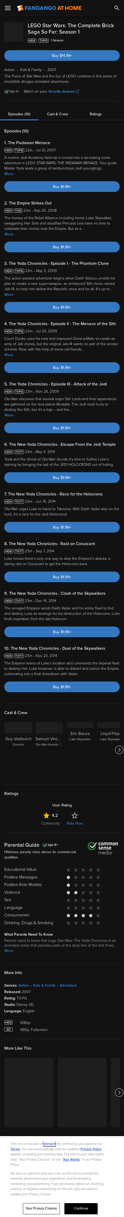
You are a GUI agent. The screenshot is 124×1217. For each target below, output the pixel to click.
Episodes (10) (19, 120)
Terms (15, 1149)
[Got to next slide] (119, 756)
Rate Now (75, 830)
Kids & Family (44, 992)
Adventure (68, 992)
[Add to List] (117, 47)
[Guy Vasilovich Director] (18, 756)
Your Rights (71, 1159)
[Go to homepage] (49, 8)
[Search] (116, 8)
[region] (62, 1176)
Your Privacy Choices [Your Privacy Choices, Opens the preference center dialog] (41, 1208)
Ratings (96, 120)
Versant (49, 1144)
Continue (81, 1208)
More (9, 180)
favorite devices (63, 98)
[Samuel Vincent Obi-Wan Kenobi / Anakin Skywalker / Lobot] (49, 756)
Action (24, 992)
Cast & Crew (57, 120)
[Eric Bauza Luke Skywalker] (80, 756)
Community (51, 830)
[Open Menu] (7, 8)
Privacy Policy (91, 1149)
